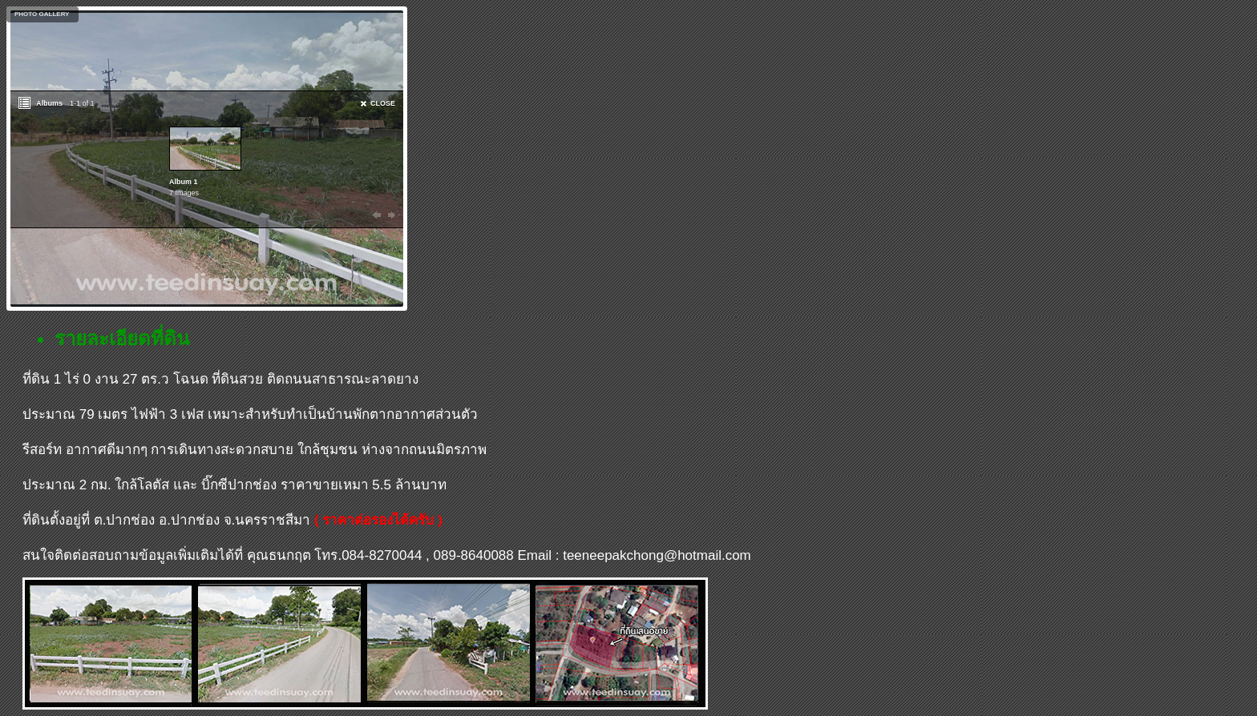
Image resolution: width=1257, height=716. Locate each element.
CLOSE (382, 103)
